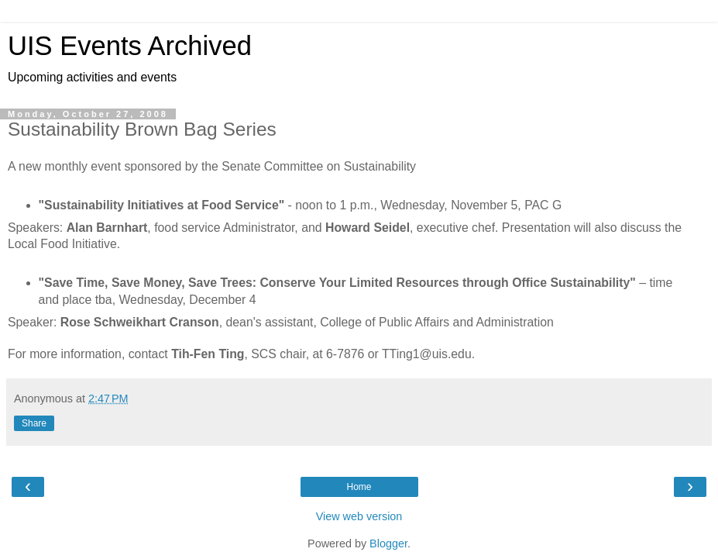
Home (358, 486)
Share (34, 423)
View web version (359, 516)
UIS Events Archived (130, 45)
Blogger (388, 543)
